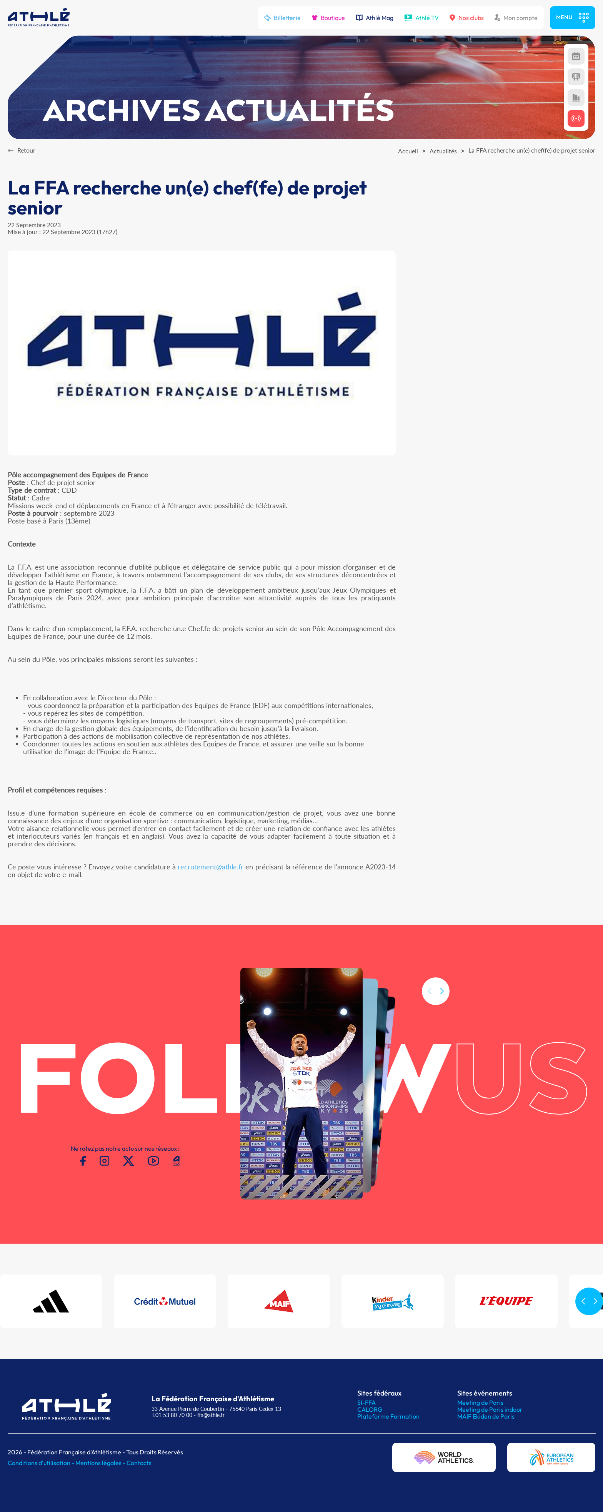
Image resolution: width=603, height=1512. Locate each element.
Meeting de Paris (480, 1402)
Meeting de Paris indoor (490, 1409)
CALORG (369, 1409)
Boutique (328, 17)
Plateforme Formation (388, 1416)
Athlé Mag (374, 17)
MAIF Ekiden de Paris (486, 1416)
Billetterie (282, 17)
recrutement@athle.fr (210, 866)
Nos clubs (467, 17)
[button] (442, 999)
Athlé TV (421, 17)
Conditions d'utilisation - (41, 1463)
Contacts (139, 1463)
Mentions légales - (101, 1463)
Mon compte (516, 17)
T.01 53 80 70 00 (172, 1415)
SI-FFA (366, 1402)
